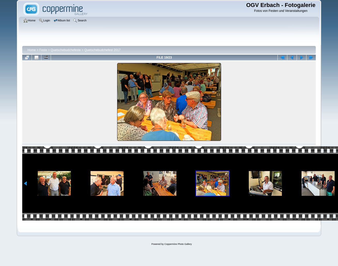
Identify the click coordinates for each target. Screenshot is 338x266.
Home (31, 50)
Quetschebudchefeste (66, 50)
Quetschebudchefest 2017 (102, 50)
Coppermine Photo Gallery (178, 244)
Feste (43, 50)
